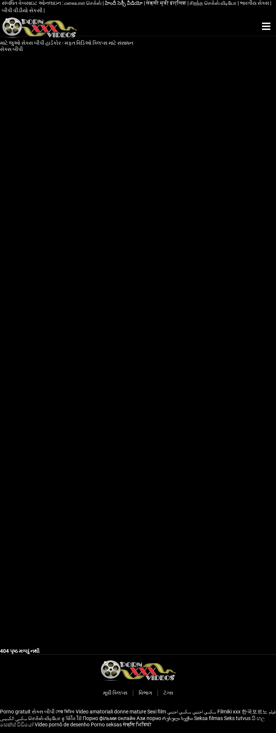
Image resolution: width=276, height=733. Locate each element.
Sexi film (156, 712)
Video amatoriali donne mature (111, 712)
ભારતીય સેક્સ (255, 3)
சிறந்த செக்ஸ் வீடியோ (214, 3)
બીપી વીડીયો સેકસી (23, 10)
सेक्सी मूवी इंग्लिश (166, 3)
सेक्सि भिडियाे (137, 724)
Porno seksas (106, 724)
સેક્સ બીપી (12, 49)
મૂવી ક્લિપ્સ (115, 693)
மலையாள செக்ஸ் (83, 3)
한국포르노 (255, 712)
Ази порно (149, 718)
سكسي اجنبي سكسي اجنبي (191, 712)
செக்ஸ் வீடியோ (44, 718)
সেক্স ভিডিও (65, 712)
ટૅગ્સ (168, 693)
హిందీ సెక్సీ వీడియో (124, 3)
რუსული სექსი (177, 718)
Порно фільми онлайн (109, 718)
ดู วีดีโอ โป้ (72, 718)
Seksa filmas (208, 718)
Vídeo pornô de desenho (62, 724)
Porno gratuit (15, 712)
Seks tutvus (237, 718)
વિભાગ (145, 693)
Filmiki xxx (229, 712)
